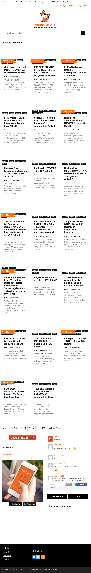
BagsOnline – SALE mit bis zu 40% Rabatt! (45, 279)
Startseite (6, 2)
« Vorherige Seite (10, 428)
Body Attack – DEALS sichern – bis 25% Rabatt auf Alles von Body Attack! (15, 121)
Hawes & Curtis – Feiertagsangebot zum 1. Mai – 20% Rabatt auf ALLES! (15, 172)
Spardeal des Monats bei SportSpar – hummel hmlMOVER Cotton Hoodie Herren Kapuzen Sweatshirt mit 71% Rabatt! (15, 228)
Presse (59, 2)
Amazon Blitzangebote (17, 2)
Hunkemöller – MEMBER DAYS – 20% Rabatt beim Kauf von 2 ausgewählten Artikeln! (75, 174)
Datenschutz (7, 559)
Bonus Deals (29, 2)
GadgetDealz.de (67, 2)
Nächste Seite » (55, 428)
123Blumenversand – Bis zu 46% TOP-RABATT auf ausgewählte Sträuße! (45, 393)
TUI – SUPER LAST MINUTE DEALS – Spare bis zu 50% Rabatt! (44, 342)
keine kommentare (15, 76)
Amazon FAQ (51, 2)
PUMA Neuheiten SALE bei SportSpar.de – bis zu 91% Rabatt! (75, 71)
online (8, 455)
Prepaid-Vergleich (40, 2)
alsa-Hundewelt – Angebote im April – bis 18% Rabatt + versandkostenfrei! (74, 281)
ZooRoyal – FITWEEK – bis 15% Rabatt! (45, 169)
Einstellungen (52, 487)
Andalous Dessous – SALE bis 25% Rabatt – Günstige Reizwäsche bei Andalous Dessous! (44, 227)
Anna (5, 76)
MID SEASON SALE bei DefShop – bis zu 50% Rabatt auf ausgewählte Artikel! (44, 71)
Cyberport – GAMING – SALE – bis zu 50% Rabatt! (75, 341)
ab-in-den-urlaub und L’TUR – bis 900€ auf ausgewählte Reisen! (15, 70)
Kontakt (6, 552)
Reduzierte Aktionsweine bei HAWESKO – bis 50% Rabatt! (75, 121)
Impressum (7, 556)
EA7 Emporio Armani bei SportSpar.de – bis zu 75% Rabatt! (14, 341)
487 (43, 428)
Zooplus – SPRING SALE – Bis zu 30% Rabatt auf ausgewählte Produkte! (73, 227)
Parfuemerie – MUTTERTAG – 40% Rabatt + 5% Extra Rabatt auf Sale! (14, 393)
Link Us (6, 548)
